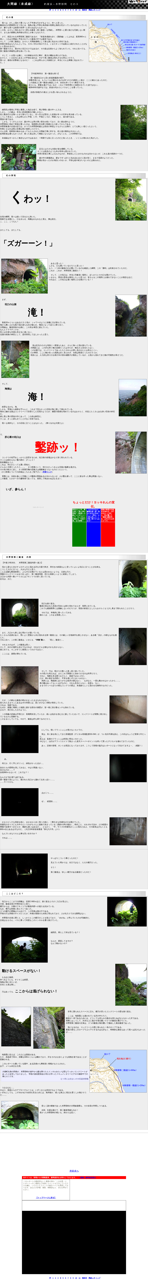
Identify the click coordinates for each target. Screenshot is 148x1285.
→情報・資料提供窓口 (87, 1177)
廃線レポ (92, 10)
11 (79, 10)
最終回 (84, 10)
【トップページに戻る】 (46, 1198)
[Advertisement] (52, 524)
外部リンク (47, 472)
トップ (98, 10)
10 (76, 10)
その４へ (74, 1171)
